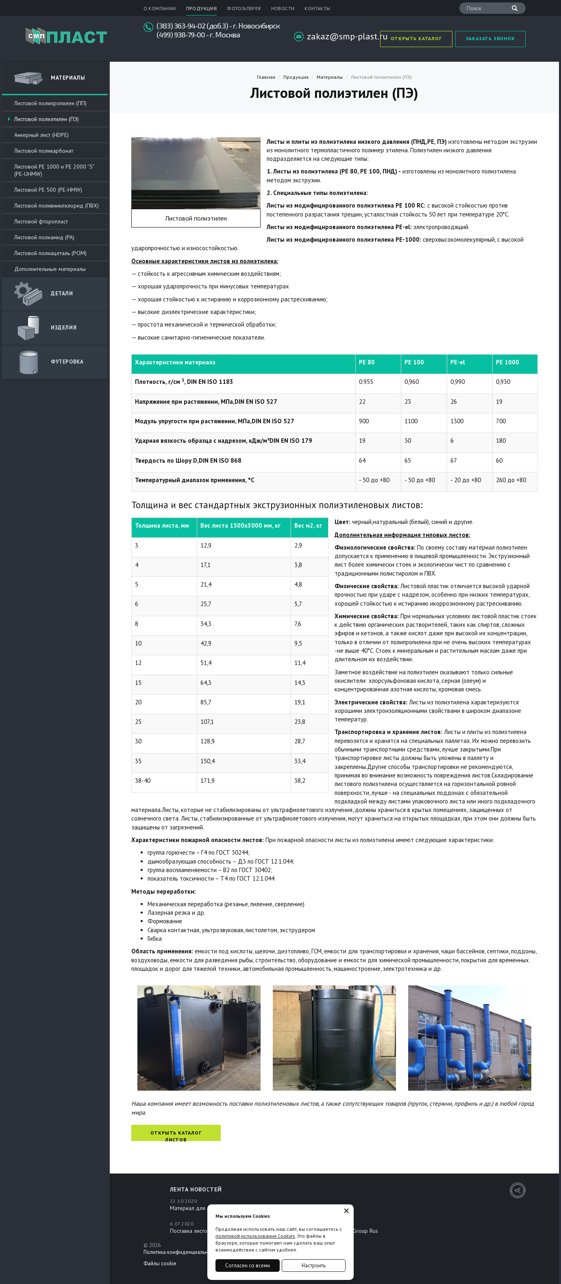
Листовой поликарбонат (43, 150)
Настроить (314, 1265)
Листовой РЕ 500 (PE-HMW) (48, 189)
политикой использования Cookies (255, 1236)
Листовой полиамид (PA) (44, 237)
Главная (266, 77)
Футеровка (48, 362)
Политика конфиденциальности (181, 1252)
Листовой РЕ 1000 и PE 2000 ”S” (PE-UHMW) (54, 170)
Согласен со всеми (247, 1265)
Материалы (49, 78)
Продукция (201, 8)
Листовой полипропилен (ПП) (50, 103)
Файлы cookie (160, 1263)
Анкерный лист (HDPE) (41, 135)
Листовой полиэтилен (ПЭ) (46, 119)
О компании (160, 8)
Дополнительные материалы (50, 269)
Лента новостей (196, 1189)
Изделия (45, 328)
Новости (283, 8)
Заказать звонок (490, 38)
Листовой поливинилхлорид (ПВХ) (56, 205)
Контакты (317, 8)
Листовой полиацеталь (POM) (50, 253)
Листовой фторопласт (41, 221)
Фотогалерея (244, 8)
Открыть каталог (416, 38)
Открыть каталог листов (176, 1135)
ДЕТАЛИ (43, 294)
